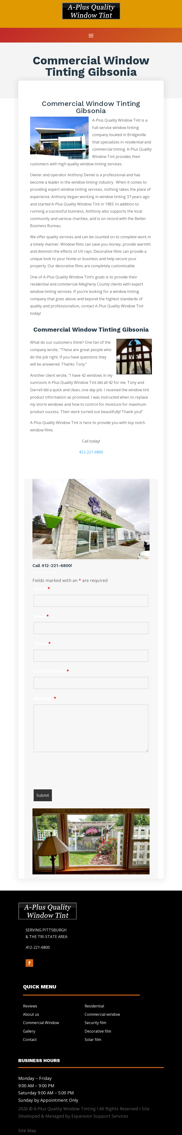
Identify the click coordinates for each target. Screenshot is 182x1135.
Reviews (30, 1006)
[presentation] (70, 772)
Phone (42, 643)
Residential (94, 1006)
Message (45, 698)
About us (31, 1014)
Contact (30, 1039)
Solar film (93, 1039)
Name (42, 588)
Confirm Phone (51, 671)
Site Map (27, 1130)
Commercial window (102, 1014)
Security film (95, 1022)
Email (41, 616)
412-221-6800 (91, 452)
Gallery (29, 1031)
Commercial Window (41, 1022)
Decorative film (98, 1031)
